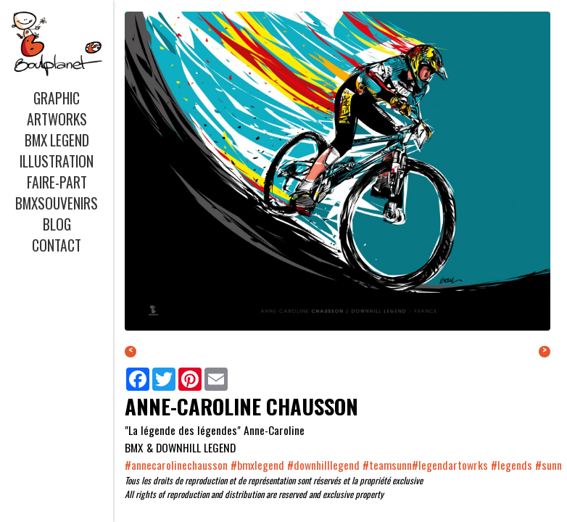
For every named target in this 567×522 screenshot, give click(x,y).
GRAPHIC (56, 98)
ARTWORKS (57, 119)
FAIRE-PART (57, 182)
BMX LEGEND (57, 140)
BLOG (57, 224)
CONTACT (56, 245)
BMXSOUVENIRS (56, 203)
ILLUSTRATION (57, 161)
